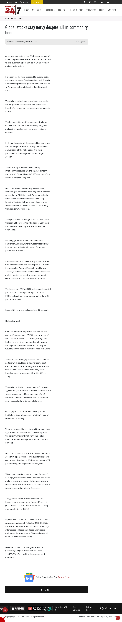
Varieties (112, 10)
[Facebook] (84, 2)
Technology (91, 10)
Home (26, 10)
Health (102, 10)
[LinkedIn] (101, 2)
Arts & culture (76, 10)
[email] (37, 590)
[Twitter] (90, 2)
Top (117, 618)
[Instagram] (95, 2)
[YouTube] (108, 2)
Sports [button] (61, 10)
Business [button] (49, 10)
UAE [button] (32, 10)
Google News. (64, 577)
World (40, 10)
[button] (115, 2)
